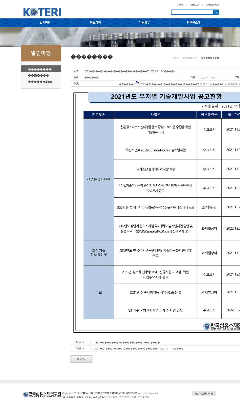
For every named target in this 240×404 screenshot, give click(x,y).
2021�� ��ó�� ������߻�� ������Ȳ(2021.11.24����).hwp (184, 84)
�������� (40, 69)
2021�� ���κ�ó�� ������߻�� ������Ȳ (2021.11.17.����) (139, 348)
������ (91, 77)
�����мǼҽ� (40, 81)
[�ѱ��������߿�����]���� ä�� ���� (127, 342)
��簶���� (38, 75)
